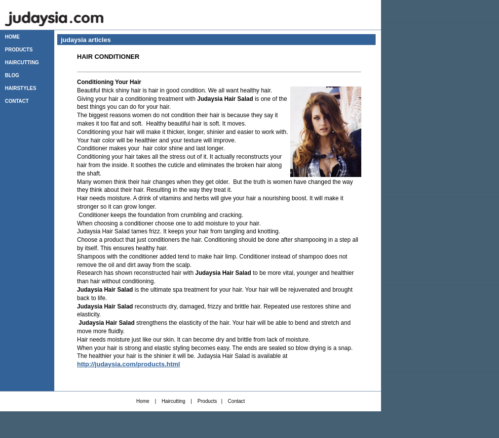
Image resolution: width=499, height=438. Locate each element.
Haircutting (173, 401)
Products (207, 401)
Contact (236, 401)
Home (143, 401)
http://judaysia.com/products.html (128, 364)
